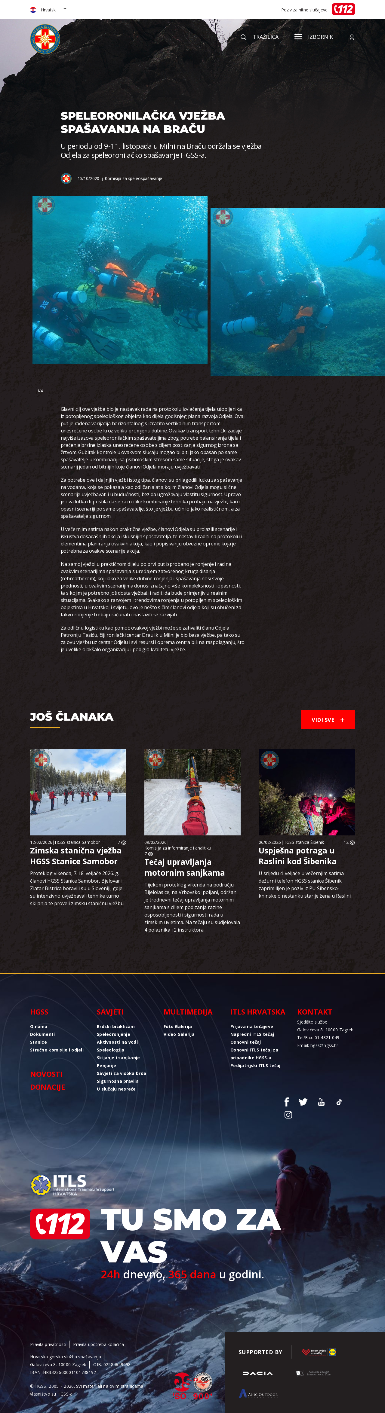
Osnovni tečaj (245, 1042)
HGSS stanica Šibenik (303, 842)
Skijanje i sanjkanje (118, 1058)
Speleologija (110, 1050)
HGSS (39, 1012)
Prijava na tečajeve (251, 1026)
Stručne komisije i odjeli (57, 1050)
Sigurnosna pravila (118, 1081)
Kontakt (314, 1012)
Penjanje (106, 1065)
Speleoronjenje (113, 1034)
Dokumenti (42, 1034)
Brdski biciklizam (116, 1026)
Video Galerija (179, 1034)
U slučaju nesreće (116, 1089)
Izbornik (313, 36)
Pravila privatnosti (48, 1344)
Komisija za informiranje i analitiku (177, 848)
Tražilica (260, 36)
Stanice (38, 1042)
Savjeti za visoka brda (121, 1073)
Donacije (47, 1087)
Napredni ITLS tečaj (252, 1034)
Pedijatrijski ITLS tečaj (255, 1065)
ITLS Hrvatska (257, 1012)
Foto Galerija (178, 1026)
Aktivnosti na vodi (117, 1042)
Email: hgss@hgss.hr (317, 1045)
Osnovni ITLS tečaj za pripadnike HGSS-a (254, 1054)
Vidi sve (328, 719)
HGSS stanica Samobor (77, 842)
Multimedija (188, 1012)
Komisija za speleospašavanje (133, 178)
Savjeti (110, 1012)
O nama (39, 1026)
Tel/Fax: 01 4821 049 (318, 1037)
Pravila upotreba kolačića (98, 1344)
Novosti (46, 1074)
